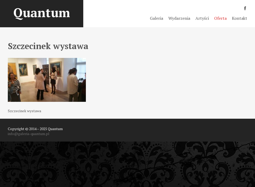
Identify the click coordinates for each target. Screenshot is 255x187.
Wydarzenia (179, 18)
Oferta (220, 18)
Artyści (202, 18)
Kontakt (239, 18)
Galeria (156, 18)
